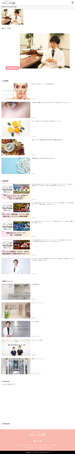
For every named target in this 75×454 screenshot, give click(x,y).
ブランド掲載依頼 (52, 445)
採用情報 (49, 447)
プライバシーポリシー (34, 445)
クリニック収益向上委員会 (41, 447)
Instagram (40, 441)
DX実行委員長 (31, 447)
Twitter (34, 441)
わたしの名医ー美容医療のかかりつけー (9, 384)
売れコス (26, 447)
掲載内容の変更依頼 (12, 68)
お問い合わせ (21, 445)
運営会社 (26, 445)
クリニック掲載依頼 (43, 445)
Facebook (37, 441)
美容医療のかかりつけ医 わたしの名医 (34, 452)
